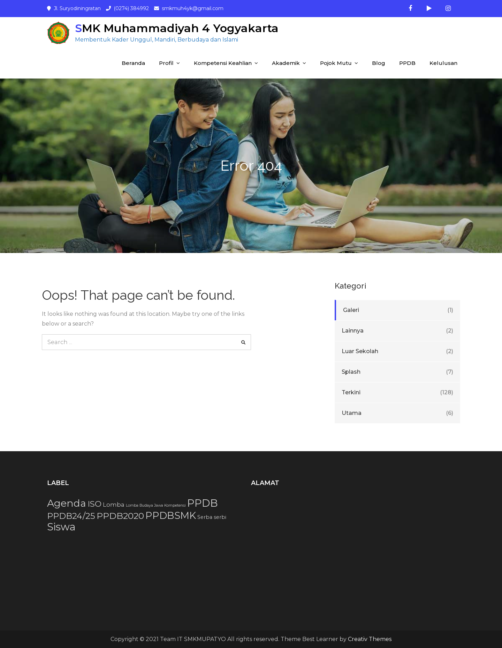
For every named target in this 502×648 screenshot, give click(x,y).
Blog (378, 63)
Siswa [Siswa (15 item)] (61, 527)
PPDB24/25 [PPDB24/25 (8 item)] (71, 516)
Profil (166, 63)
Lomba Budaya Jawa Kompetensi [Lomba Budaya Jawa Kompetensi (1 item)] (156, 505)
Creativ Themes (369, 639)
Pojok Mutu (336, 63)
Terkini (351, 392)
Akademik (286, 63)
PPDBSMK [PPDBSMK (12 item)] (170, 515)
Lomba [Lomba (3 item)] (113, 504)
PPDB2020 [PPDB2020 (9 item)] (120, 516)
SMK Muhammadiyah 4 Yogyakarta (177, 28)
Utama (352, 413)
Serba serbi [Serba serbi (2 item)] (211, 517)
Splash (351, 371)
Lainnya (353, 330)
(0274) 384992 (131, 8)
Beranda (133, 63)
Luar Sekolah (360, 351)
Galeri (351, 310)
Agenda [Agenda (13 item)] (66, 503)
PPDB (407, 63)
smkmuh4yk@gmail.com (192, 8)
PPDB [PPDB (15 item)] (202, 503)
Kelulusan (443, 63)
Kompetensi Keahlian (223, 63)
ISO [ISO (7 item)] (94, 504)
